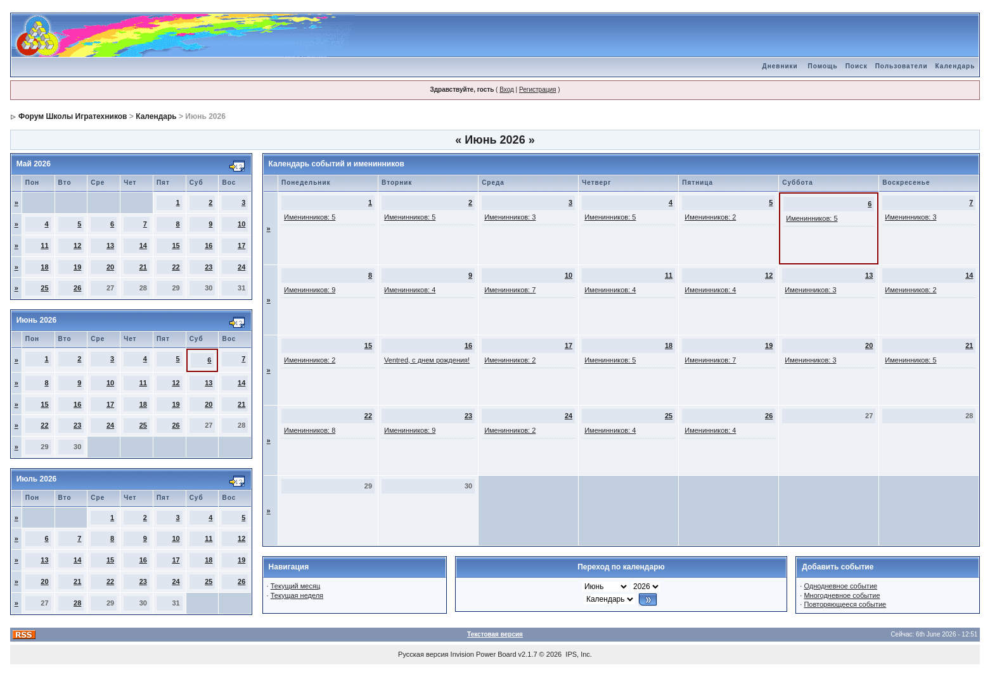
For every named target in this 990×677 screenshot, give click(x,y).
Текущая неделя (297, 595)
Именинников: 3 (510, 217)
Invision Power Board (484, 654)
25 (44, 288)
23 (208, 267)
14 (143, 245)
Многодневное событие (842, 595)
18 (44, 267)
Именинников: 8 (309, 430)
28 (77, 603)
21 (143, 267)
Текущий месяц (296, 586)
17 (241, 245)
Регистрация (537, 89)
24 (241, 267)
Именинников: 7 (510, 290)
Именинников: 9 (309, 290)
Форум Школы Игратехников (72, 116)
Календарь (955, 66)
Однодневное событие (840, 586)
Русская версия (423, 654)
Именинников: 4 (409, 290)
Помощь (823, 66)
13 (110, 245)
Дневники (780, 66)
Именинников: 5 (309, 217)
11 (44, 245)
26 (77, 288)
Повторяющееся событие (845, 604)
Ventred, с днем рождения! (427, 360)
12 (77, 245)
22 (175, 267)
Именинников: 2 (710, 217)
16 (208, 245)
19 (77, 267)
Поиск (856, 66)
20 (110, 267)
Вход (506, 89)
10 (241, 224)
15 (175, 245)
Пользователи (901, 66)
